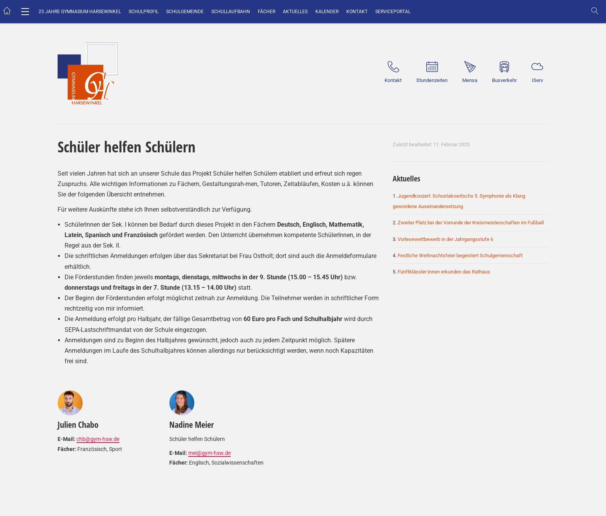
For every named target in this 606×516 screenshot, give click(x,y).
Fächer (266, 11)
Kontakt (357, 11)
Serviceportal (392, 11)
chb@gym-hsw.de (98, 439)
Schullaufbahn (230, 11)
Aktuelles (295, 11)
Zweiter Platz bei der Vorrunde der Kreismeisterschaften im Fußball (471, 223)
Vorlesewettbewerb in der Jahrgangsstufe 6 (445, 239)
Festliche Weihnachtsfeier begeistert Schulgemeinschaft (460, 255)
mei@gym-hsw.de (209, 453)
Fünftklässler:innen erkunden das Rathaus (444, 272)
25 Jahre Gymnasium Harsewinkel (80, 11)
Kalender (327, 11)
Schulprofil (143, 11)
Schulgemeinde (185, 11)
